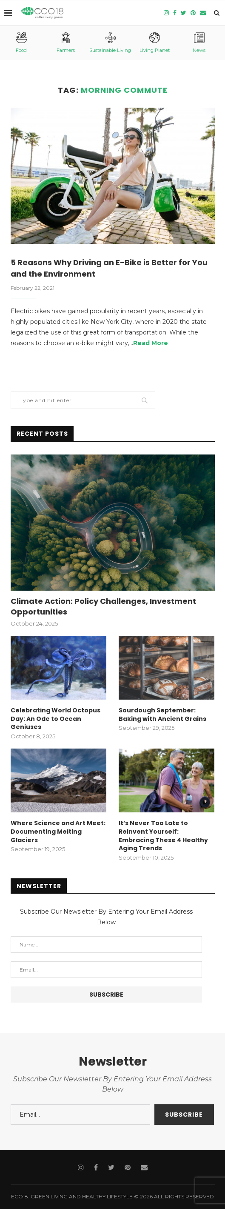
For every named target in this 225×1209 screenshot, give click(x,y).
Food (21, 42)
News (199, 42)
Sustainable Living (110, 42)
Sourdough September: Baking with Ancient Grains (162, 714)
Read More (150, 343)
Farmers (66, 42)
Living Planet (155, 42)
